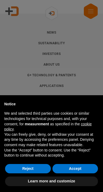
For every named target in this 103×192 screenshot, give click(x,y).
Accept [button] (75, 168)
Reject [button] (28, 168)
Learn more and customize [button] (51, 181)
